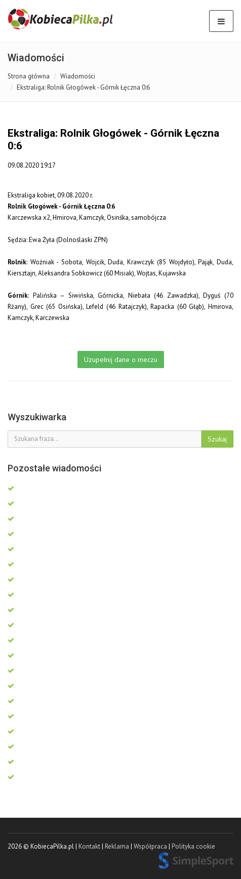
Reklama (117, 846)
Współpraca (150, 846)
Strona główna (29, 76)
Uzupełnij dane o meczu (120, 359)
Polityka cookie (193, 846)
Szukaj (217, 439)
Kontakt (89, 846)
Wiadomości (77, 76)
